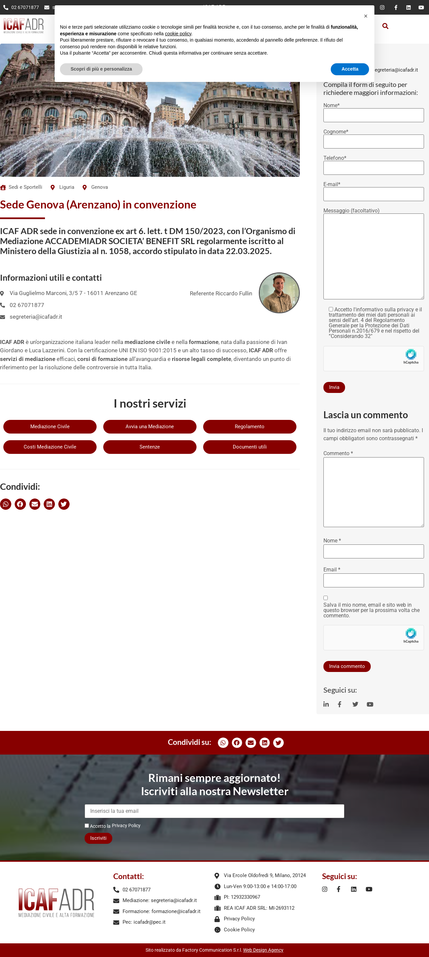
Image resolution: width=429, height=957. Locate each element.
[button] (385, 25)
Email (331, 569)
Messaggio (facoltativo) (373, 254)
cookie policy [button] (178, 33)
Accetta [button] (349, 69)
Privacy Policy (126, 825)
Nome (332, 540)
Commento (338, 453)
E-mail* (373, 189)
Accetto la (98, 825)
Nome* (373, 110)
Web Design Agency (263, 950)
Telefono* (373, 163)
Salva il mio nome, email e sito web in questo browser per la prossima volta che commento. (371, 610)
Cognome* (373, 137)
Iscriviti (98, 838)
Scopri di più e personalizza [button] (101, 69)
